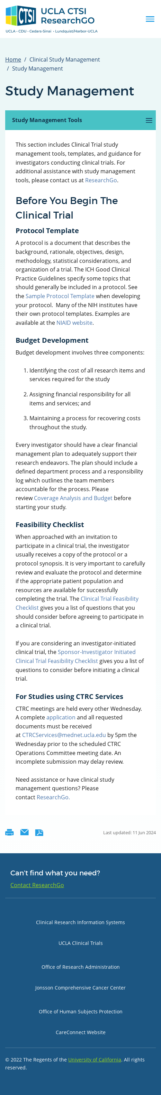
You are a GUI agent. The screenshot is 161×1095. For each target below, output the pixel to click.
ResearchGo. (53, 797)
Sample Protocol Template (60, 296)
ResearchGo (101, 180)
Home (13, 59)
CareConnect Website (81, 1032)
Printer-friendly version (9, 832)
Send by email (24, 832)
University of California (94, 1059)
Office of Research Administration (81, 967)
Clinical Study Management (64, 59)
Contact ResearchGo (37, 885)
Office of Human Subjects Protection (81, 1011)
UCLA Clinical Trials (81, 943)
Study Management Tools (56, 123)
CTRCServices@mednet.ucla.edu (64, 735)
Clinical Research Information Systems (80, 922)
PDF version (39, 832)
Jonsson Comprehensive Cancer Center (80, 987)
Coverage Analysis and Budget (73, 498)
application (60, 717)
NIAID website (74, 322)
